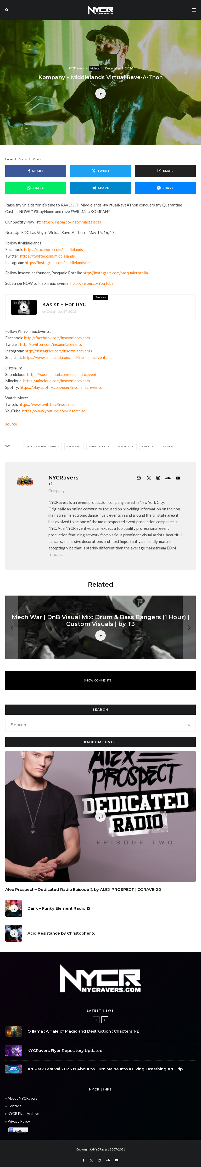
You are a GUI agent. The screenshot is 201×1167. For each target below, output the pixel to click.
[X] (91, 1160)
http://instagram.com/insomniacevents (58, 350)
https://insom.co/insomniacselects (71, 222)
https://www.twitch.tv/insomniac (47, 404)
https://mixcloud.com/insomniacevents (56, 380)
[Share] (35, 171)
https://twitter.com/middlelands (47, 256)
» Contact (13, 1106)
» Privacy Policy (17, 1121)
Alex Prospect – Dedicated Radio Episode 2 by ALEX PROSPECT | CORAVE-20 (83, 889)
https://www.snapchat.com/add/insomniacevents (65, 357)
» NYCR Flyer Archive (22, 1113)
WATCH (168, 446)
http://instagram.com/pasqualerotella (115, 272)
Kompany (75, 446)
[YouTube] (117, 1160)
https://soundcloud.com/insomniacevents (62, 374)
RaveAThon (126, 446)
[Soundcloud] (108, 1160)
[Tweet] (100, 171)
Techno (20, 303)
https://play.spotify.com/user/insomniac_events (61, 387)
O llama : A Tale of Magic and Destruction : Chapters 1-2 (83, 1031)
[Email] (165, 171)
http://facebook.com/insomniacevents (57, 337)
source (11, 424)
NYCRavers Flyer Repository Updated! (65, 1052)
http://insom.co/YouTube (92, 283)
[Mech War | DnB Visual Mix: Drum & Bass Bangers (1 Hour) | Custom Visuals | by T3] (100, 627)
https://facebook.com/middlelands (53, 249)
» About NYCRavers (21, 1098)
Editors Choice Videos (43, 446)
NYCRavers (76, 68)
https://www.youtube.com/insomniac (54, 410)
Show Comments (100, 680)
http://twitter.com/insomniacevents (51, 344)
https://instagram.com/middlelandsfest (58, 262)
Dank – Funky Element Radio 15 (58, 910)
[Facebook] (83, 1160)
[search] (189, 725)
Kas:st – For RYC (64, 305)
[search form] (94, 725)
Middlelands (100, 446)
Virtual (149, 446)
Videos (94, 68)
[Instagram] (99, 1160)
